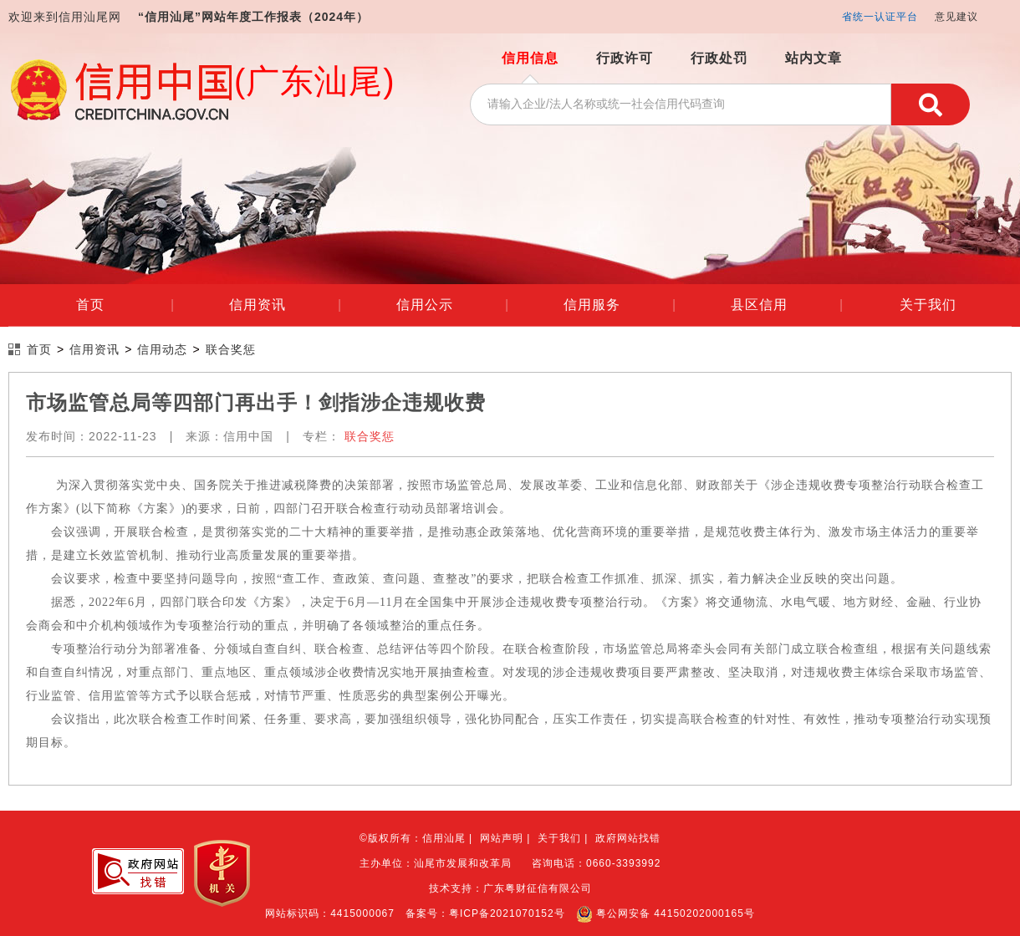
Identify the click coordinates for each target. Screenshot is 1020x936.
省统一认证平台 (880, 17)
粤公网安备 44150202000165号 (665, 913)
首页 (125, 305)
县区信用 (787, 305)
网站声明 (501, 838)
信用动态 (162, 349)
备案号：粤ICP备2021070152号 (485, 913)
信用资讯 (285, 305)
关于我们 (928, 305)
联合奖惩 (231, 349)
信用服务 (620, 305)
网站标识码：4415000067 (330, 913)
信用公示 (452, 305)
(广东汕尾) (314, 81)
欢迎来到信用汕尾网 (64, 16)
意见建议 (956, 17)
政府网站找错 (627, 838)
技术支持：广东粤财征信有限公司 (510, 888)
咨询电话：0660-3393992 (596, 863)
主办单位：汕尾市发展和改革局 (436, 863)
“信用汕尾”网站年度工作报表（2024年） (253, 16)
